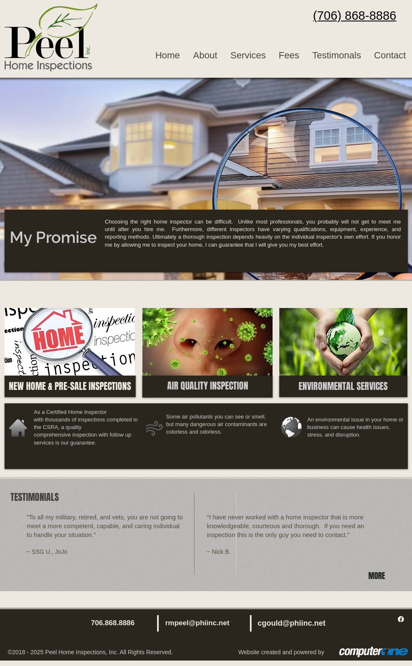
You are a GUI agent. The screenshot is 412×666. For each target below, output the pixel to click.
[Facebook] (401, 619)
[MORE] (378, 575)
